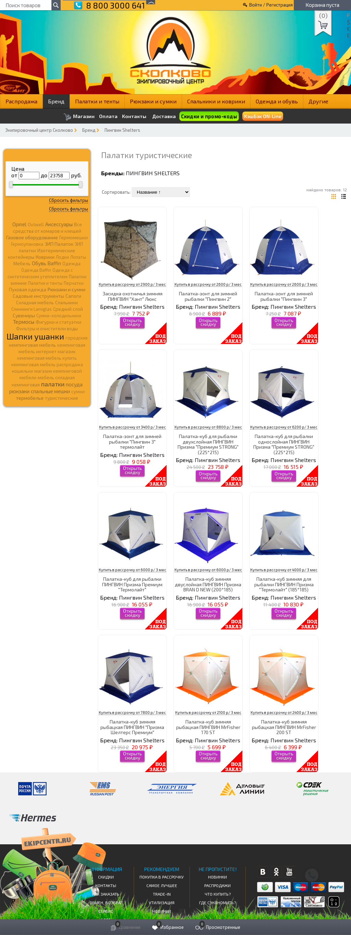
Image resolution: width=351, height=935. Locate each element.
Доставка (164, 116)
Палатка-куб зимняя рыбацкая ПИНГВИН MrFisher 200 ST (284, 727)
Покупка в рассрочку (162, 876)
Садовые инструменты (38, 296)
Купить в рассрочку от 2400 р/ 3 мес (284, 712)
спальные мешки (50, 391)
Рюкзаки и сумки (153, 101)
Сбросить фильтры (68, 200)
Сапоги (73, 296)
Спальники (66, 302)
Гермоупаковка (27, 244)
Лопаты (78, 257)
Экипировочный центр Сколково (39, 130)
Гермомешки (73, 237)
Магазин (79, 116)
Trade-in (162, 894)
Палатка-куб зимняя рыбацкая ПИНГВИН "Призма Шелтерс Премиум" (132, 727)
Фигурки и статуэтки (58, 322)
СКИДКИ (106, 876)
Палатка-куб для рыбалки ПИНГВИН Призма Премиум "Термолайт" (132, 584)
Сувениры (24, 315)
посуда (74, 384)
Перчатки (74, 283)
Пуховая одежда (27, 289)
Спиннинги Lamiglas (31, 309)
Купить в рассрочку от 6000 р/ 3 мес (132, 569)
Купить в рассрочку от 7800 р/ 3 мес (132, 712)
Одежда (71, 263)
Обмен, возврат (105, 902)
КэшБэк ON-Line (262, 116)
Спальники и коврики (216, 101)
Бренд (56, 101)
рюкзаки (19, 391)
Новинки (161, 911)
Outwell (36, 224)
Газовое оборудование (32, 237)
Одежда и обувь (277, 101)
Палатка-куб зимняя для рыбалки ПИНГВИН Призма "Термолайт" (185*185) (284, 584)
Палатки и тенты (97, 101)
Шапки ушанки (35, 336)
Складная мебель (35, 302)
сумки (78, 391)
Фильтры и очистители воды (47, 328)
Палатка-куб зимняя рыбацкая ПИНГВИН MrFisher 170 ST (208, 727)
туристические (61, 398)
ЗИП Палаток (59, 244)
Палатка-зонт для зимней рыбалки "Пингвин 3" (284, 296)
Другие (318, 101)
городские (76, 338)
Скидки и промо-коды (209, 116)
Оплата (108, 116)
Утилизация (161, 902)
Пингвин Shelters (122, 130)
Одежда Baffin (36, 270)
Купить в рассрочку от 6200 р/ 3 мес (283, 427)
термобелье (30, 398)
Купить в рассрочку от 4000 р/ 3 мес (283, 569)
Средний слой (68, 309)
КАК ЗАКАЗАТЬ (105, 894)
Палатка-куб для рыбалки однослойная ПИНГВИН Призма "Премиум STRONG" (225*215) (283, 444)
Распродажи (217, 885)
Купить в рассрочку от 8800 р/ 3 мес (208, 427)
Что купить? (218, 894)
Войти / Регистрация (271, 5)
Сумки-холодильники (58, 315)
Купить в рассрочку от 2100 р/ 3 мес (208, 712)
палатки (52, 384)
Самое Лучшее (161, 885)
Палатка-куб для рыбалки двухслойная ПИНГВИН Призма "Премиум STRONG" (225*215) (208, 444)
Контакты (134, 116)
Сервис (105, 911)
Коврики (45, 257)
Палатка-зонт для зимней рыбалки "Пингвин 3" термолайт (132, 441)
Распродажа (21, 101)
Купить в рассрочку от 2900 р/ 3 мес (132, 284)
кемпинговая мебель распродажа (47, 364)
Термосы (23, 321)
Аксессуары (59, 224)
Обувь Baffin (46, 263)
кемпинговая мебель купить (47, 358)
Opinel (19, 224)
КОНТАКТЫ (105, 885)
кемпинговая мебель (32, 345)
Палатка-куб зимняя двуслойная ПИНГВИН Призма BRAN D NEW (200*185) (208, 584)
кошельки (22, 371)
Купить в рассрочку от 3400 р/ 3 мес (132, 427)
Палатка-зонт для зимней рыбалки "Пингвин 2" (208, 296)
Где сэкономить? (217, 902)
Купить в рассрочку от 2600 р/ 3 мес (208, 284)
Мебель (22, 263)
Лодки (62, 257)
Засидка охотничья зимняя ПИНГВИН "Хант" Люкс (132, 296)
